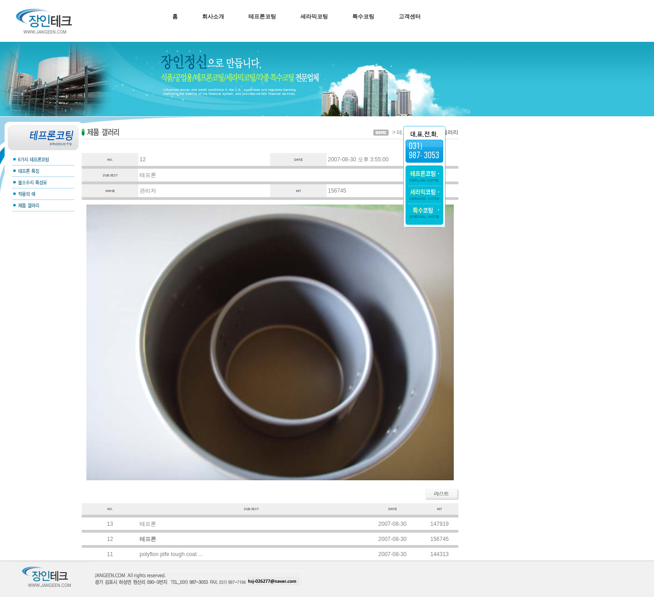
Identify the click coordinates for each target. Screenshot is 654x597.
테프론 (148, 524)
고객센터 (410, 16)
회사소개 (213, 16)
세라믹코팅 (314, 16)
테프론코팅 (262, 16)
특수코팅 (363, 16)
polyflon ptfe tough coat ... (171, 554)
